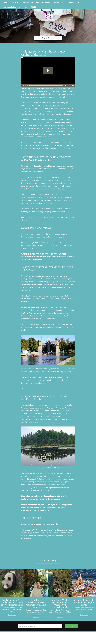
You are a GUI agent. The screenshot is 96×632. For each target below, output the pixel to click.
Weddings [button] (46, 2)
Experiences (15, 2)
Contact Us (58, 2)
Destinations (28, 2)
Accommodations (9, 7)
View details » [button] (12, 615)
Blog (37, 2)
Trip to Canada (48, 38)
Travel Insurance (72, 2)
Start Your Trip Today (48, 561)
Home (5, 2)
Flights (33, 7)
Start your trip (72, 626)
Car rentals (23, 7)
